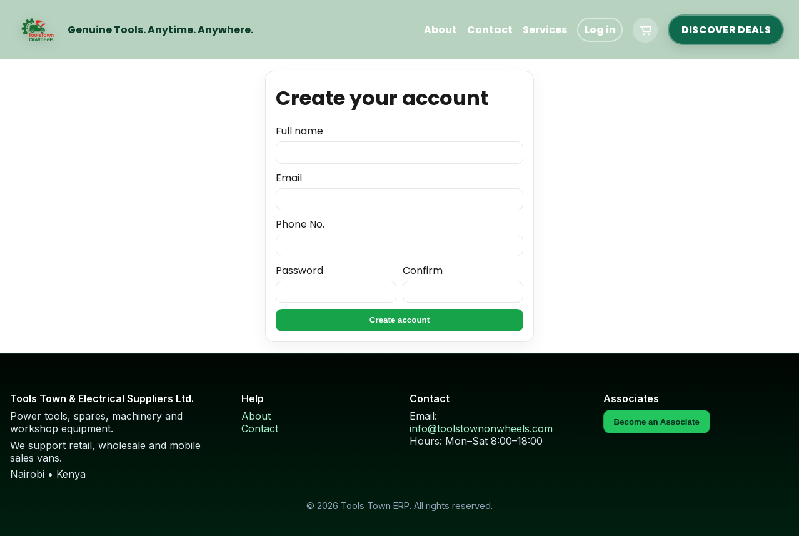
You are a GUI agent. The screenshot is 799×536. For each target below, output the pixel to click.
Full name (399, 144)
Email (399, 191)
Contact (490, 30)
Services (545, 30)
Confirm (463, 283)
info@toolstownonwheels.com (481, 428)
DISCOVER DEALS (726, 30)
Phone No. (399, 237)
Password (336, 283)
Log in (600, 30)
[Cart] (645, 30)
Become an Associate (657, 422)
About (440, 30)
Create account (399, 320)
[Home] (37, 30)
